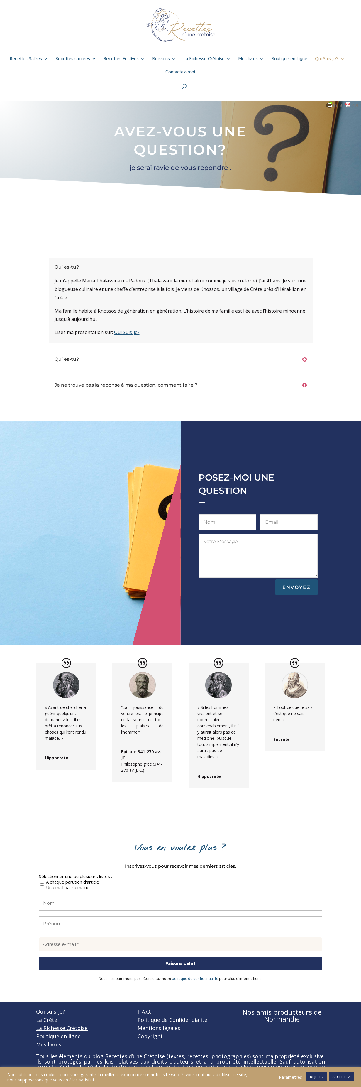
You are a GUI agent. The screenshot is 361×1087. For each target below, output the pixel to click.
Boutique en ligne (58, 1036)
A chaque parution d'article (69, 881)
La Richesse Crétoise (204, 59)
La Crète (46, 1019)
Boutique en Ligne (289, 59)
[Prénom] (180, 923)
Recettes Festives (121, 59)
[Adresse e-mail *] (180, 944)
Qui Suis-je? (327, 59)
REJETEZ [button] (317, 1076)
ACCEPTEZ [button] (341, 1076)
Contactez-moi (180, 72)
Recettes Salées (26, 59)
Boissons (161, 59)
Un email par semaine (64, 887)
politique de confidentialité (195, 978)
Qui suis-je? (50, 1011)
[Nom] (180, 903)
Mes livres (248, 59)
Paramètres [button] (290, 1077)
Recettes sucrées (72, 59)
